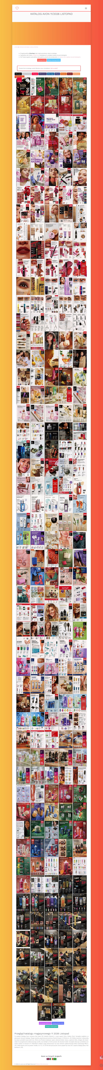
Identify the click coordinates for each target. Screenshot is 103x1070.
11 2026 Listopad (33, 47)
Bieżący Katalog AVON (54, 60)
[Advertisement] (51, 33)
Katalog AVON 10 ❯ (57, 1023)
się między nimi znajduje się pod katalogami (68, 57)
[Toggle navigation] (86, 8)
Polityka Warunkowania (42, 1064)
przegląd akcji (35, 55)
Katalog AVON (23, 47)
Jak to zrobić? (54, 68)
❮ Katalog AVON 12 (45, 1023)
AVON (16, 47)
